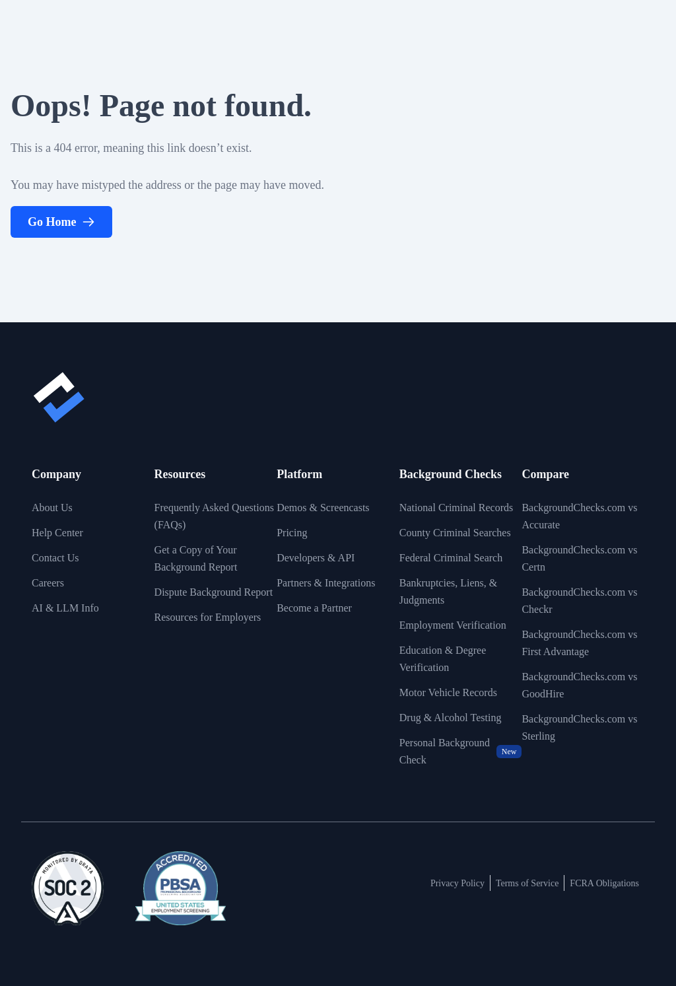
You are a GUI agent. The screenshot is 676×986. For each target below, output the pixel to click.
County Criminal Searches (455, 532)
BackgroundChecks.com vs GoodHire (579, 685)
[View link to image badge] (68, 888)
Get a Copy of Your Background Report (196, 558)
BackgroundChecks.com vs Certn (579, 558)
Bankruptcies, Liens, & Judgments (448, 591)
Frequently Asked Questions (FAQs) (214, 516)
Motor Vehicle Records (448, 692)
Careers (48, 582)
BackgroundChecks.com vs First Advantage (579, 643)
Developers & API (316, 557)
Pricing (292, 532)
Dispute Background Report (213, 592)
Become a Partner (314, 608)
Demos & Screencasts (323, 507)
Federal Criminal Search (450, 557)
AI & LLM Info (65, 608)
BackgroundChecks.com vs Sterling (579, 727)
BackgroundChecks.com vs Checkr (579, 600)
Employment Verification (452, 625)
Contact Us (55, 557)
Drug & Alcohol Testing (450, 717)
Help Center (57, 532)
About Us (52, 507)
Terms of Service (527, 883)
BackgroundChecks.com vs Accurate (579, 516)
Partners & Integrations (326, 582)
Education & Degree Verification (443, 659)
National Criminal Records (456, 507)
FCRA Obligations (604, 883)
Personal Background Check (460, 751)
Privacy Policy (457, 883)
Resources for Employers (207, 617)
